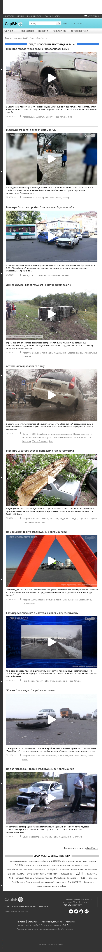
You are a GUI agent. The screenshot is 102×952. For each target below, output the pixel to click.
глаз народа (89, 861)
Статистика (33, 921)
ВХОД (64, 23)
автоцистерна (74, 861)
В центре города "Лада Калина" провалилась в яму (37, 49)
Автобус (26, 275)
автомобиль (58, 860)
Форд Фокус (52, 873)
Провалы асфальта (63, 437)
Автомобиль (29, 116)
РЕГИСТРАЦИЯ (76, 23)
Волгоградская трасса (33, 836)
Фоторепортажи (79, 31)
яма (11, 877)
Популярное (59, 31)
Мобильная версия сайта (51, 944)
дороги (30, 864)
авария (52, 869)
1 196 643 (67, 904)
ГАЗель (48, 836)
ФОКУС (57, 16)
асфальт (63, 886)
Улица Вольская (39, 441)
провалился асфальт (39, 861)
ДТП (34, 275)
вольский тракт (35, 873)
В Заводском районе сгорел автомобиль (31, 129)
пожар (86, 865)
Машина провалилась (61, 434)
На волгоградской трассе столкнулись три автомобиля (40, 769)
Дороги (49, 116)
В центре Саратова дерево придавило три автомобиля (40, 450)
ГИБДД (74, 518)
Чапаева (65, 275)
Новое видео (27, 31)
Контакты (70, 921)
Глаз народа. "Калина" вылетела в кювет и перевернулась (42, 613)
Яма (70, 116)
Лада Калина (61, 116)
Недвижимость (34, 16)
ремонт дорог (43, 865)
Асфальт (40, 116)
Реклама (21, 921)
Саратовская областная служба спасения (45, 882)
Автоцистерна (38, 599)
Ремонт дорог (80, 437)
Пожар (66, 197)
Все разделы (91, 16)
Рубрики (9, 31)
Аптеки (20, 16)
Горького (83, 518)
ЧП (43, 522)
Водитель (64, 518)
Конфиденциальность (52, 921)
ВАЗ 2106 (54, 518)
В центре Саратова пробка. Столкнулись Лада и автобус (40, 207)
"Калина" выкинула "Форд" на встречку (30, 690)
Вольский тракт (39, 352)
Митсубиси (78, 836)
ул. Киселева (91, 869)
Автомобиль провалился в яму (25, 366)
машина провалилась (34, 869)
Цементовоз (29, 603)
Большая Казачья (39, 518)
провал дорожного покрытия (66, 865)
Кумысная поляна (58, 680)
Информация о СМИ (14, 911)
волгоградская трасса (47, 886)
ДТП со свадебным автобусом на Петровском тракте (38, 285)
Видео (48, 16)
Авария (26, 518)
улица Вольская (14, 869)
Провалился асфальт (43, 437)
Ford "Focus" (28, 680)
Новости (9, 16)
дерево (11, 873)
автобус (76, 881)
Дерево (93, 518)
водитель (64, 869)
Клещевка (73, 599)
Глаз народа (42, 197)
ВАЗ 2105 (35, 755)
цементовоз (77, 869)
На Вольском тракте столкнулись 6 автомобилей (36, 531)
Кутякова (42, 275)
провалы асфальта (18, 861)
